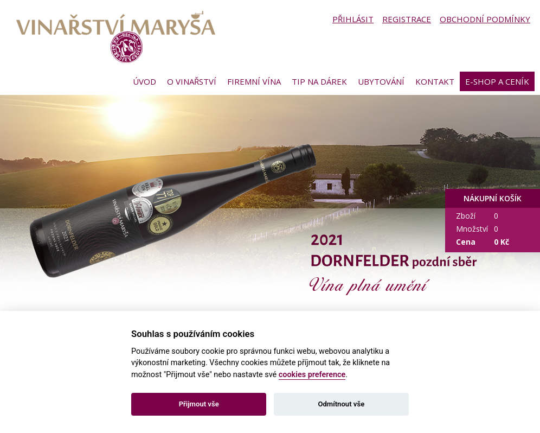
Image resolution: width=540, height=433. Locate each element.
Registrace (406, 19)
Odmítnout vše (341, 404)
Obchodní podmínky (485, 19)
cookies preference (312, 374)
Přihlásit (353, 19)
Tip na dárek (319, 81)
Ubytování (381, 81)
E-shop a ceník (497, 81)
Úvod (144, 81)
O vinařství (191, 81)
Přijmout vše (199, 404)
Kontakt (434, 81)
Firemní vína (254, 81)
